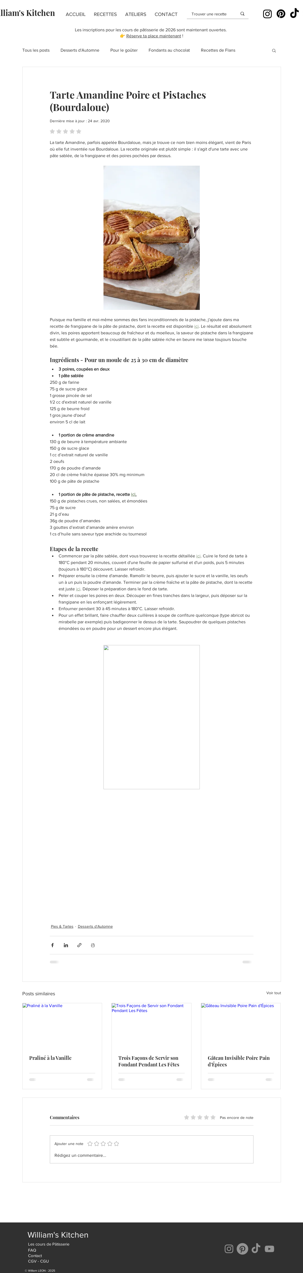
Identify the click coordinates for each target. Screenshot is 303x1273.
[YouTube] (269, 1249)
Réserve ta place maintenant (153, 36)
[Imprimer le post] (92, 945)
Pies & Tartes (62, 926)
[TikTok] (294, 14)
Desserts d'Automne (80, 50)
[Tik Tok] (256, 1249)
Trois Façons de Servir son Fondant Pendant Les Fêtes (148, 1061)
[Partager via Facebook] (52, 945)
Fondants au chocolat (169, 50)
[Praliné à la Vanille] (62, 1025)
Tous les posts (36, 50)
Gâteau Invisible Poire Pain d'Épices (239, 1061)
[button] (105, 14)
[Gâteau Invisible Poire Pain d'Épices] (241, 1025)
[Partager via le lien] (79, 945)
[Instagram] (267, 14)
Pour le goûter (124, 50)
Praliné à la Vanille (50, 1058)
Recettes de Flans (218, 50)
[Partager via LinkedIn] (66, 945)
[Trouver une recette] (210, 14)
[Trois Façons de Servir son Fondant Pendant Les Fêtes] (151, 1025)
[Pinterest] (281, 14)
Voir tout (273, 993)
